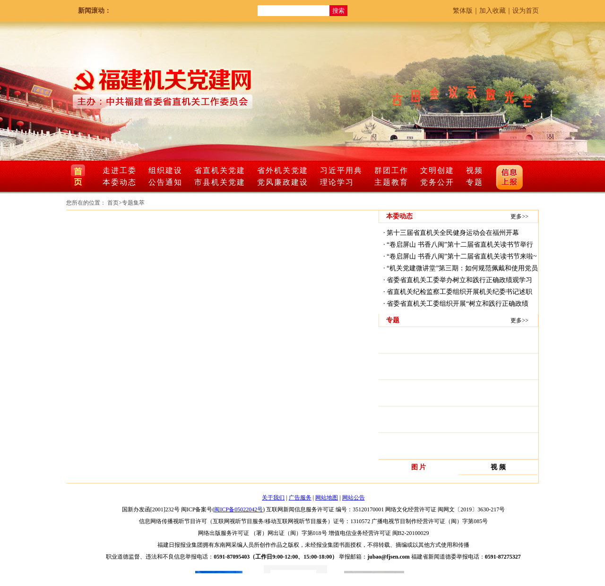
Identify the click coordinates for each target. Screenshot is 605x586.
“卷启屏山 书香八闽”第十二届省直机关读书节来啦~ (462, 256)
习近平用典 (341, 170)
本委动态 (120, 182)
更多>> (519, 216)
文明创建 (437, 170)
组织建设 (165, 170)
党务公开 (437, 182)
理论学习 (337, 182)
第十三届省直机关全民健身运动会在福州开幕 (453, 232)
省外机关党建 (282, 170)
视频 (474, 170)
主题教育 (391, 182)
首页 (113, 202)
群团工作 (391, 170)
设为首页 (525, 10)
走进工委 (120, 170)
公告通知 (165, 182)
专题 (474, 182)
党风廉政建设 (282, 182)
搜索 (338, 10)
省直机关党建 (219, 170)
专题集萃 (133, 202)
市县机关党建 (219, 182)
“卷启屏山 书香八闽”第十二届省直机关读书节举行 (460, 244)
